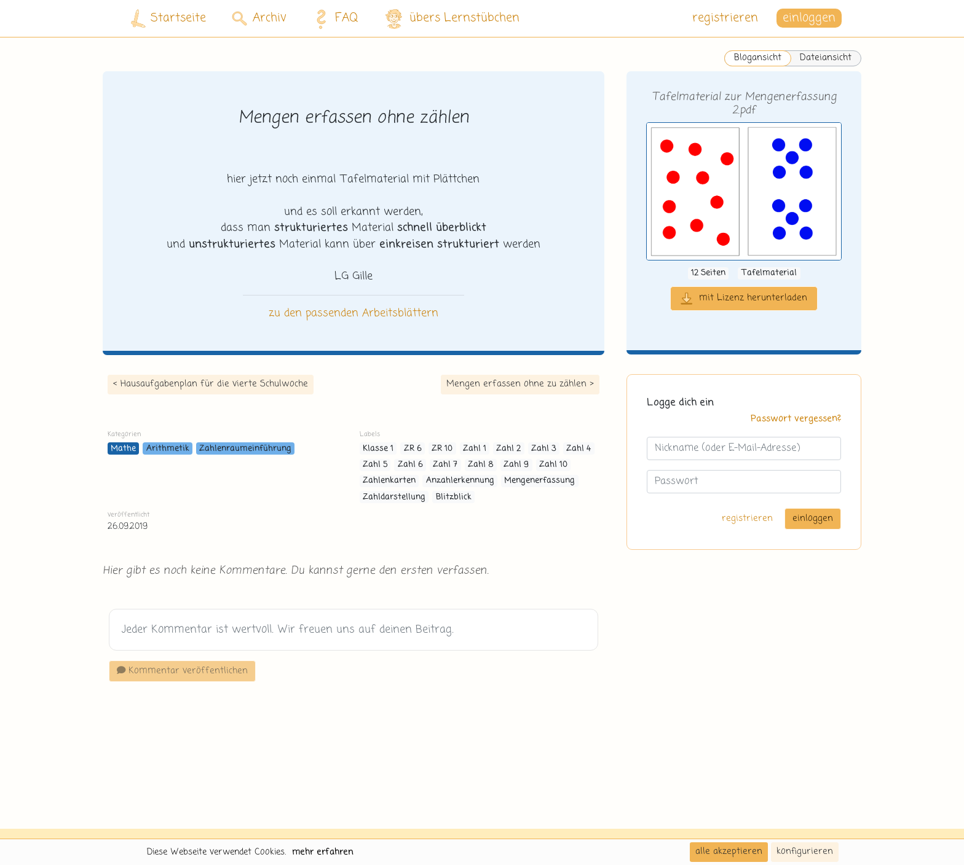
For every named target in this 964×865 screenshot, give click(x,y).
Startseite (168, 18)
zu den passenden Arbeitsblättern (353, 313)
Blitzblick (454, 497)
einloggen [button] (809, 18)
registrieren (725, 18)
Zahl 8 (481, 465)
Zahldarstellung (394, 497)
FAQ (333, 18)
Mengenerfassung (539, 481)
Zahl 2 (508, 449)
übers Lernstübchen (452, 18)
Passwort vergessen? (796, 419)
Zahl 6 (410, 465)
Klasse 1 (378, 449)
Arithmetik (167, 449)
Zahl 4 (578, 449)
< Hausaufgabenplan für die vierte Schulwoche (210, 384)
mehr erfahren (323, 852)
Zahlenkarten (389, 481)
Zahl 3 (543, 449)
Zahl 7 (445, 465)
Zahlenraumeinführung (245, 449)
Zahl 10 (553, 465)
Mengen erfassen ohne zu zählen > (520, 384)
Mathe (123, 449)
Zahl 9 (516, 465)
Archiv (259, 18)
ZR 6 (413, 449)
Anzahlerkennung (460, 481)
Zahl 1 (474, 449)
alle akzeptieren (728, 851)
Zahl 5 (375, 465)
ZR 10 (442, 449)
